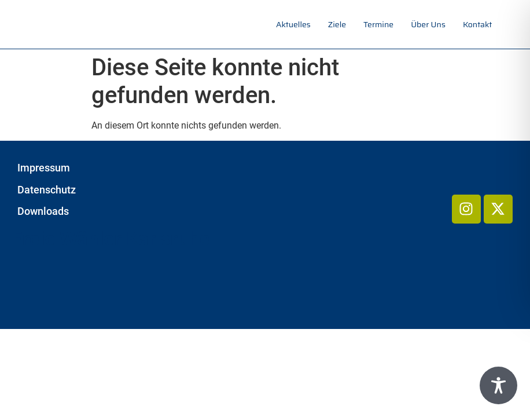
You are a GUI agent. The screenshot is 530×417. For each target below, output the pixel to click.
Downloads (43, 211)
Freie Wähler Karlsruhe (111, 238)
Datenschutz (46, 190)
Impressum (43, 168)
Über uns (428, 24)
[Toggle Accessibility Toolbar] (498, 385)
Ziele (337, 24)
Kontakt (477, 24)
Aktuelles (293, 24)
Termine (378, 24)
